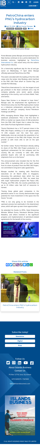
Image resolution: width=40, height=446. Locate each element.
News (31, 29)
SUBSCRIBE (33, 6)
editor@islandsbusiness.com (20, 384)
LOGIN (35, 2)
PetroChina (19, 28)
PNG (25, 28)
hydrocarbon (10, 28)
